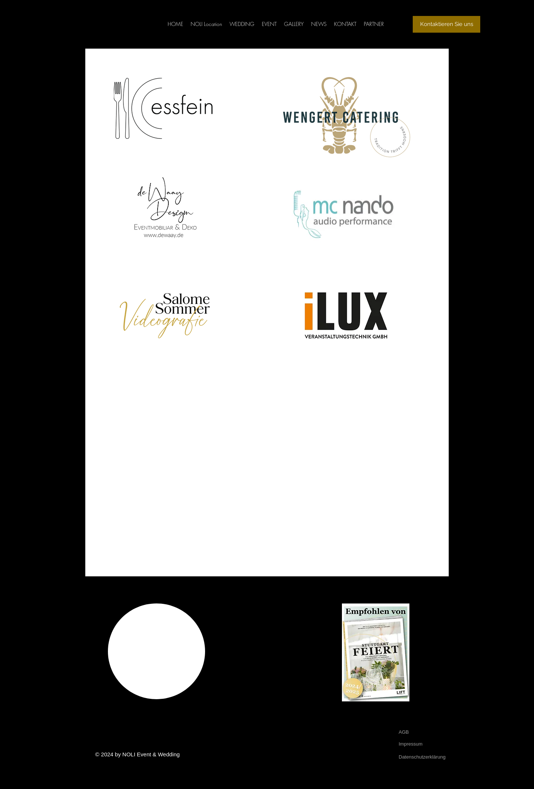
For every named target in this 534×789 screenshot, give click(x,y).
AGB (404, 732)
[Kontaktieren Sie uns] (446, 24)
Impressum (410, 744)
